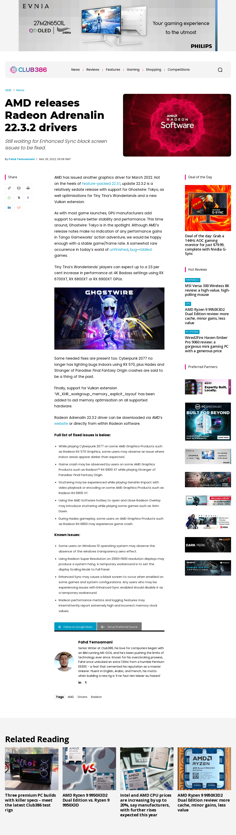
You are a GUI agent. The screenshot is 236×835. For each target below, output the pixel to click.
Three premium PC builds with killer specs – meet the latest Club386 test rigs (30, 802)
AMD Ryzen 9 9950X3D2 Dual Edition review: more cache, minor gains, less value (207, 316)
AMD (8, 90)
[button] (220, 70)
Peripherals (192, 280)
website (61, 423)
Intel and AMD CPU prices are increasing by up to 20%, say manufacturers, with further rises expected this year (145, 805)
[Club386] (28, 69)
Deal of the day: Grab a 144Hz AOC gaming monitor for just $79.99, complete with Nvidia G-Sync (206, 244)
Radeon (96, 697)
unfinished (119, 249)
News (20, 90)
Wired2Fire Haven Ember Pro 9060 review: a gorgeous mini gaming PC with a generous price (207, 344)
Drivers (82, 697)
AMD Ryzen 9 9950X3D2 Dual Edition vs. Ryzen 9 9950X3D (86, 800)
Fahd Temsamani (22, 159)
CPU (188, 303)
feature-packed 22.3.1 (101, 183)
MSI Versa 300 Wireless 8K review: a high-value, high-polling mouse (207, 290)
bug (133, 249)
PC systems (192, 331)
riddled (145, 249)
